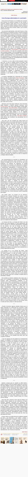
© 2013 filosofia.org (6, 434)
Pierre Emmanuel (20, 77)
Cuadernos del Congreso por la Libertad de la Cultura (11, 9)
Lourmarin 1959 (14, 434)
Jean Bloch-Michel (13, 107)
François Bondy (4, 106)
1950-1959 (25, 433)
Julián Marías (14, 15)
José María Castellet (22, 115)
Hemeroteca (25, 434)
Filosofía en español (6, 433)
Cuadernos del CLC (15, 433)
